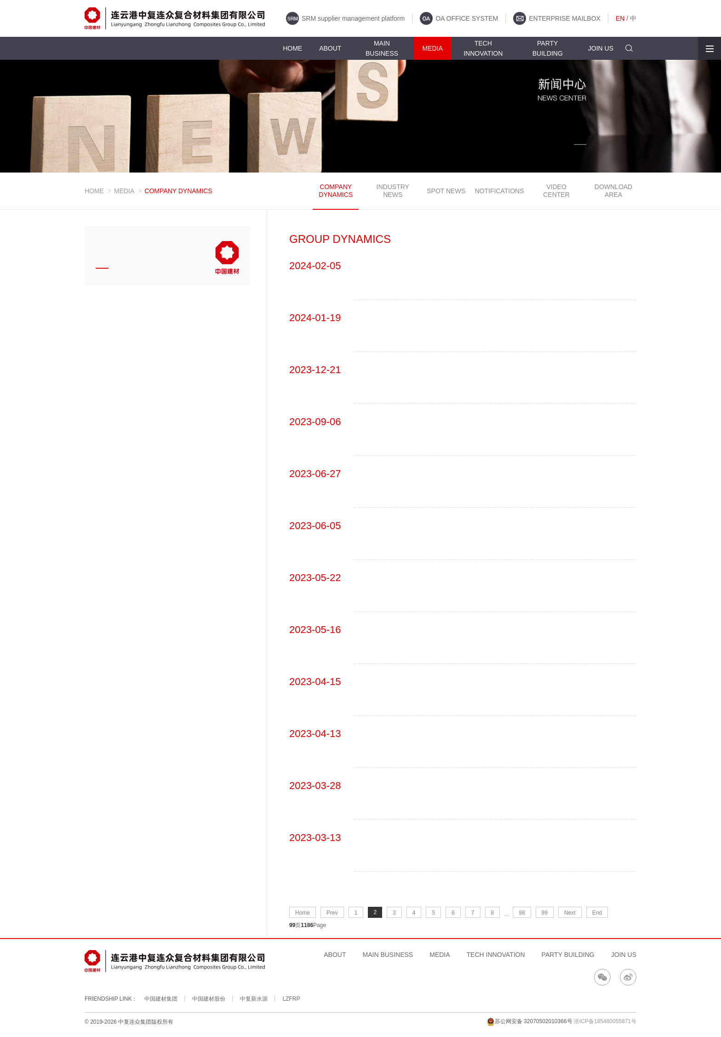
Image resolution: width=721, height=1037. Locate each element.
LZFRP (291, 999)
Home (302, 913)
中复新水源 (254, 999)
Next (570, 913)
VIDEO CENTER (556, 190)
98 (522, 913)
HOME (94, 191)
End (597, 913)
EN (620, 18)
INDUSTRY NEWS (393, 190)
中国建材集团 (160, 999)
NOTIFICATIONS (499, 191)
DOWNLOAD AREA (613, 190)
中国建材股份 (208, 999)
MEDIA (124, 191)
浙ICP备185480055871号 (605, 1021)
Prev (332, 913)
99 (545, 913)
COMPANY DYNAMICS (336, 190)
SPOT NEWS (446, 191)
